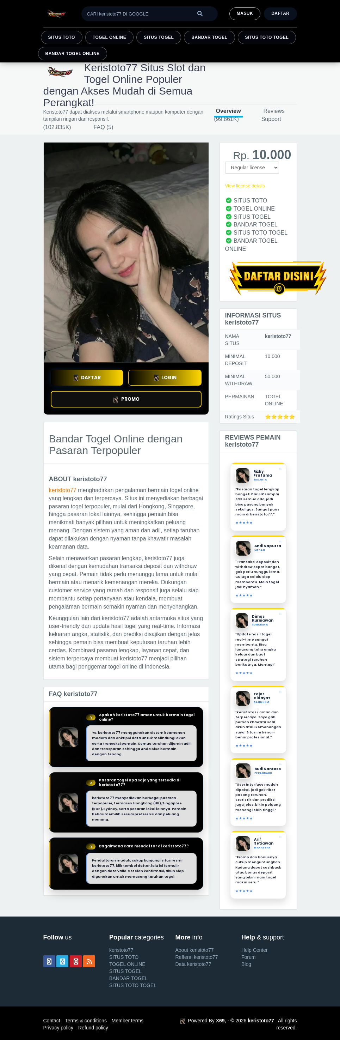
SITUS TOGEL (159, 37)
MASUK (245, 13)
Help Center (254, 950)
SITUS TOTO (61, 37)
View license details (245, 185)
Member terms (127, 1020)
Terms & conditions (86, 1020)
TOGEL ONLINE (109, 37)
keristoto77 (62, 490)
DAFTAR (87, 377)
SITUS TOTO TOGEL (267, 37)
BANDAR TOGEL (209, 37)
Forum (248, 957)
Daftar (280, 13)
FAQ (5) (103, 127)
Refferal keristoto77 (196, 957)
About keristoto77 (194, 950)
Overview (228, 111)
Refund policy (93, 1027)
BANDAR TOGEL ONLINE (72, 53)
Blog (246, 964)
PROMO (126, 399)
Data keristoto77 (193, 964)
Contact (51, 1020)
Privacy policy (58, 1027)
